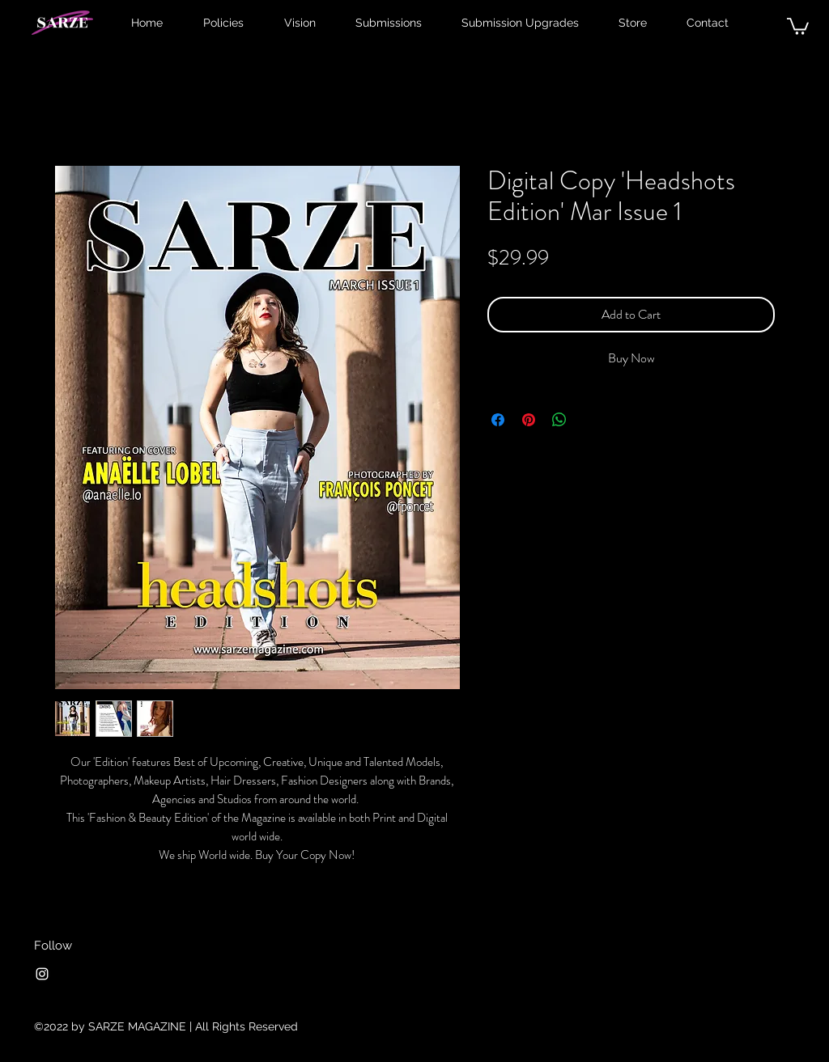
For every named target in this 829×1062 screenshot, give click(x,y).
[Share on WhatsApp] (559, 419)
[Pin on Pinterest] (528, 419)
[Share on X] (590, 419)
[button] (798, 25)
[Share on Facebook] (498, 419)
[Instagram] (42, 974)
